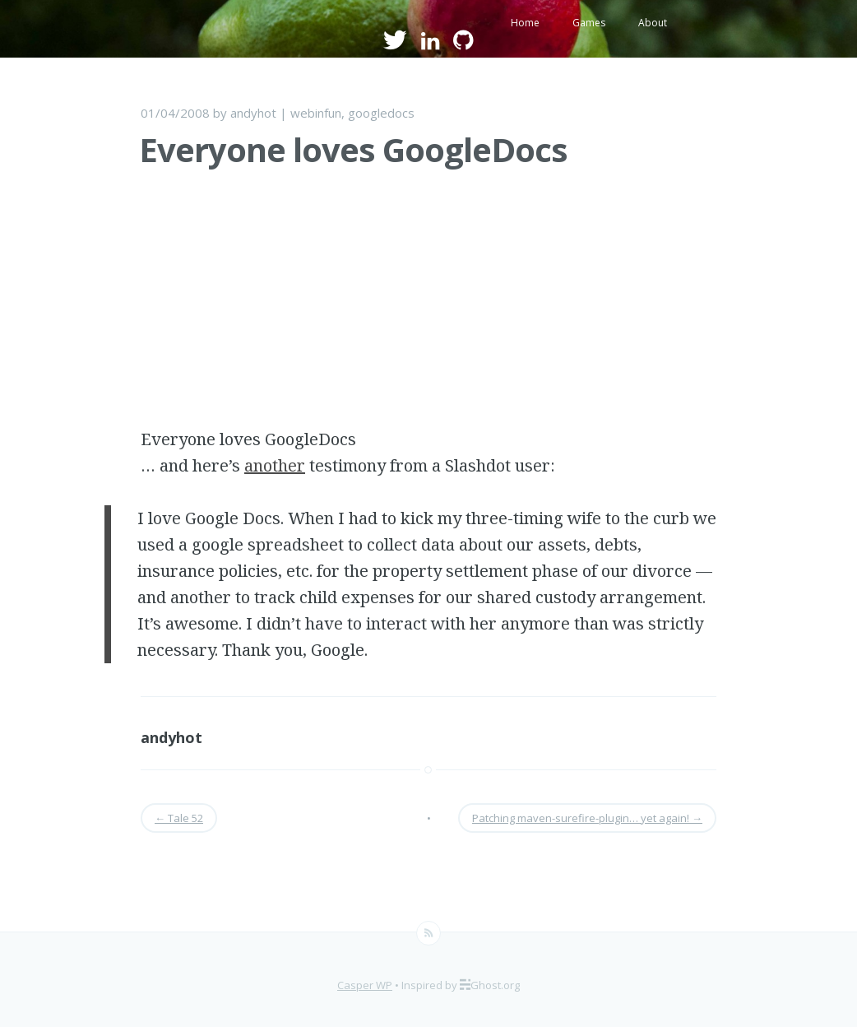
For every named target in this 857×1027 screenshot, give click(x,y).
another (274, 465)
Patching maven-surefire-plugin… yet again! (587, 818)
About (652, 23)
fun (332, 113)
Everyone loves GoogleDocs (353, 149)
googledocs (381, 113)
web (302, 113)
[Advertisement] (428, 311)
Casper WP (364, 985)
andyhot (253, 113)
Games (588, 23)
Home (525, 23)
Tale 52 (179, 818)
